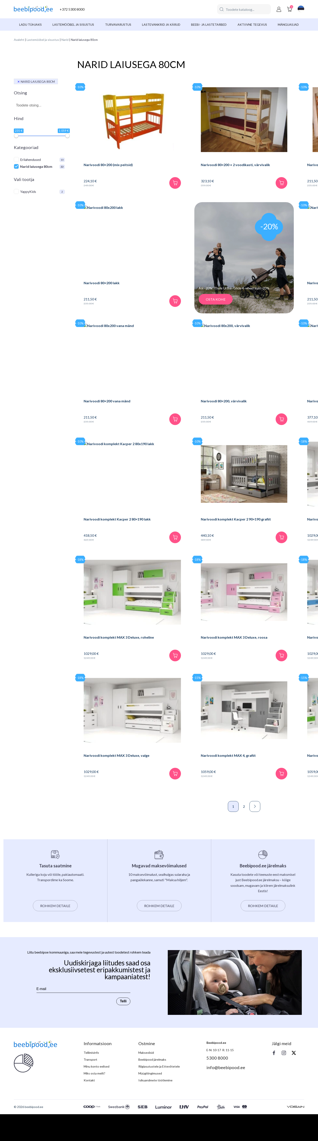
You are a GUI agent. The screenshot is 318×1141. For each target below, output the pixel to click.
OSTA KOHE (176, 306)
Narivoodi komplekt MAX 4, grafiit (188, 775)
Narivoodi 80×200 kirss (258, 165)
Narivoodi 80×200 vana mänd (107, 408)
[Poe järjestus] (281, 74)
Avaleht (19, 39)
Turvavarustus (118, 24)
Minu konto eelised (96, 1093)
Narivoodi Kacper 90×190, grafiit (266, 408)
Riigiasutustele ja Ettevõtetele (159, 1093)
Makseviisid (146, 1079)
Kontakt (89, 1107)
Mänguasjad (288, 24)
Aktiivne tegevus (252, 24)
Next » (201, 833)
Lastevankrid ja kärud (161, 24)
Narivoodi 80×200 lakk (102, 289)
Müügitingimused (150, 1100)
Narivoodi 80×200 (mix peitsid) (108, 165)
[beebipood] (33, 9)
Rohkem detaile (55, 932)
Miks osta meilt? (94, 1100)
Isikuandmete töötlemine (155, 1107)
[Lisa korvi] (136, 189)
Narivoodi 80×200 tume (258, 289)
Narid (65, 39)
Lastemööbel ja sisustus (73, 24)
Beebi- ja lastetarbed (209, 24)
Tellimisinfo (91, 1079)
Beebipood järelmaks (152, 1086)
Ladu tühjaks (30, 24)
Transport (90, 1086)
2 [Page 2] (191, 833)
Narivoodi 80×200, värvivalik (184, 408)
